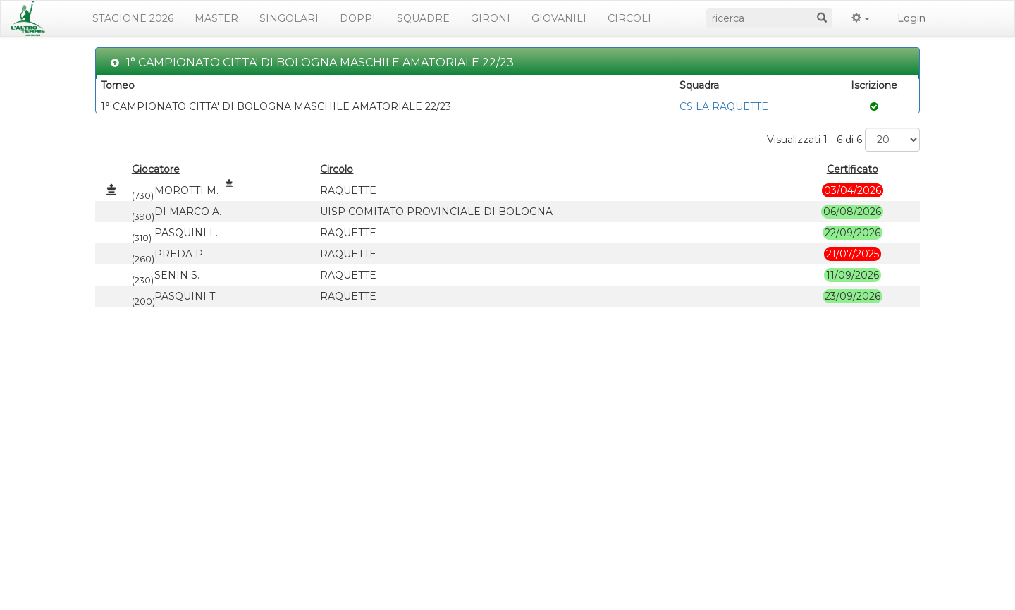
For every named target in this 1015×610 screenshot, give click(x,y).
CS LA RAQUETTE (723, 106)
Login (911, 18)
